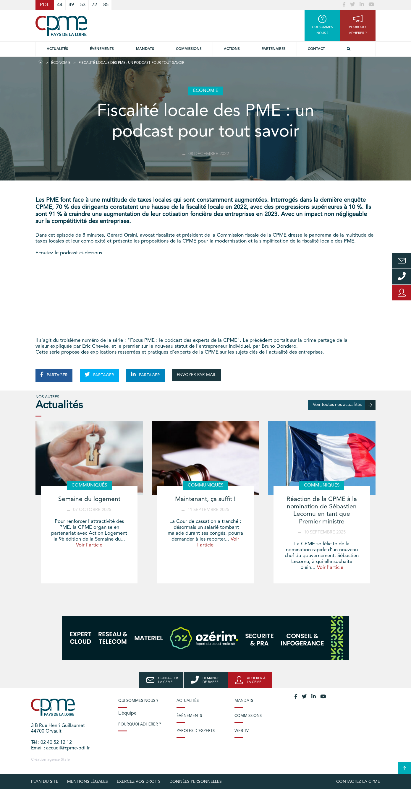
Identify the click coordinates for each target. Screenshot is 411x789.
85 (106, 4)
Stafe (65, 760)
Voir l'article (89, 545)
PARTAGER (54, 374)
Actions (232, 49)
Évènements (102, 49)
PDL (44, 4)
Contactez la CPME (358, 782)
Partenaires (274, 49)
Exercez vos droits (139, 782)
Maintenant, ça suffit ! (205, 499)
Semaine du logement (89, 499)
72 (94, 4)
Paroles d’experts (196, 731)
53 (82, 4)
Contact (316, 49)
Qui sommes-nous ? (138, 701)
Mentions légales (87, 782)
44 (59, 4)
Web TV (241, 731)
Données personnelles (195, 782)
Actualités (57, 49)
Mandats (145, 49)
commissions (189, 49)
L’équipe (127, 713)
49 (71, 4)
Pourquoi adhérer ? (139, 724)
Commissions (248, 716)
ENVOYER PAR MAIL (196, 375)
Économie (60, 63)
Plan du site (44, 782)
